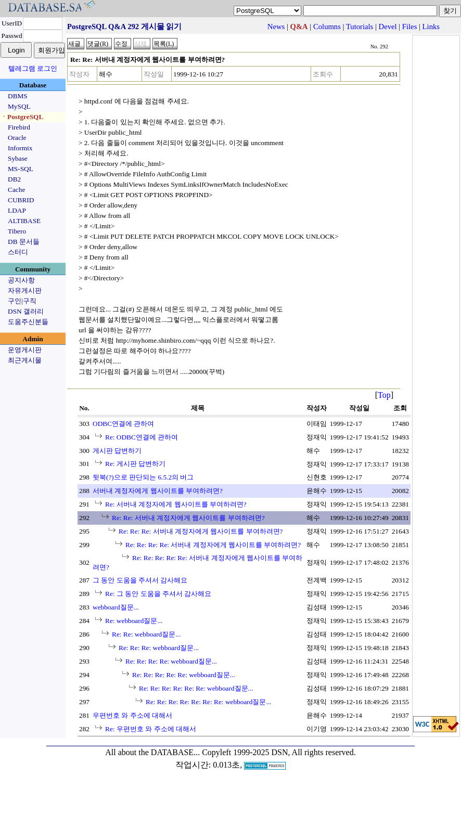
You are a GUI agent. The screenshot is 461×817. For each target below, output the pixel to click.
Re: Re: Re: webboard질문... (159, 648)
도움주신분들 (28, 322)
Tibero (17, 231)
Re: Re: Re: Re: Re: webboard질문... (183, 675)
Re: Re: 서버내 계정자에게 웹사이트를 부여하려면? (188, 518)
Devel (388, 26)
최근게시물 (25, 360)
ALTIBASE (24, 221)
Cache (16, 189)
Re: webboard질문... (133, 621)
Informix (20, 148)
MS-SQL (20, 169)
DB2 (14, 179)
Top (384, 395)
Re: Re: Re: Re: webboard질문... (171, 661)
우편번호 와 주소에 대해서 (132, 715)
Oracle (17, 137)
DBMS (18, 96)
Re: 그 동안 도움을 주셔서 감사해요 (158, 594)
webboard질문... (116, 607)
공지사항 (21, 280)
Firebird (19, 127)
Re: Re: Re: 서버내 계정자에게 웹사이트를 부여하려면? (201, 531)
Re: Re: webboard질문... (146, 634)
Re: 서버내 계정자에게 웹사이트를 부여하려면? (176, 504)
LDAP (17, 210)
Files (409, 26)
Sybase (18, 158)
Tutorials (359, 26)
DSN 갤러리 (26, 311)
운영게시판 (25, 350)
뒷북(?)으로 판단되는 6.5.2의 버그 (143, 477)
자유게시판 (25, 290)
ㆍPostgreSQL (22, 117)
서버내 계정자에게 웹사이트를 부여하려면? (158, 491)
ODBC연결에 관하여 (123, 423)
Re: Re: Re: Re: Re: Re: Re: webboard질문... (208, 702)
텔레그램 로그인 (32, 68)
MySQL (19, 106)
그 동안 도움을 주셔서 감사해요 (140, 580)
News (276, 26)
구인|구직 (22, 301)
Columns (327, 26)
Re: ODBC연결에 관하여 (141, 437)
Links (431, 26)
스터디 (18, 252)
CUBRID (21, 200)
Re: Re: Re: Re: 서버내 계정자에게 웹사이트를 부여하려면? (213, 545)
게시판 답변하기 (117, 451)
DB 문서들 (24, 241)
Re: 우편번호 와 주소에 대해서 (150, 729)
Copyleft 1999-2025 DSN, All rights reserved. (279, 752)
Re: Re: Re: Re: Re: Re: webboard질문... (196, 688)
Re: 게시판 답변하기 (135, 464)
